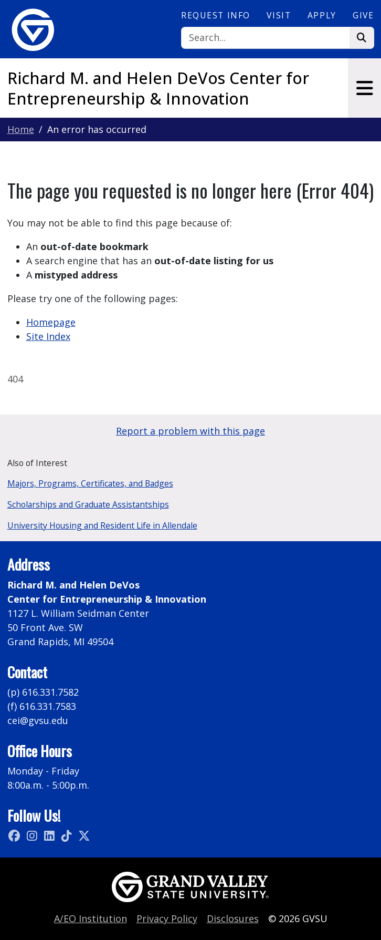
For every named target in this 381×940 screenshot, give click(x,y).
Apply (322, 15)
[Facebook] (16, 836)
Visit (279, 15)
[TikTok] (68, 836)
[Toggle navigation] (364, 88)
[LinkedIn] (50, 836)
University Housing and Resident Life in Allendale (102, 525)
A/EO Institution (90, 918)
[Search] (265, 38)
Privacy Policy (166, 918)
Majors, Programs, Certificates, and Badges (90, 483)
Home (20, 129)
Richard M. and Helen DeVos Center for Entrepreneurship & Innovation (158, 88)
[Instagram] (33, 836)
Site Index (48, 336)
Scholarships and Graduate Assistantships (88, 504)
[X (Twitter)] (84, 836)
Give (363, 15)
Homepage (51, 322)
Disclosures (233, 918)
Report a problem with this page (190, 431)
